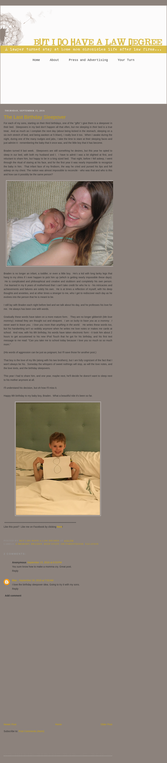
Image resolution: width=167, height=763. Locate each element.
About (54, 60)
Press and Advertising (88, 60)
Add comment (13, 595)
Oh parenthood (72, 544)
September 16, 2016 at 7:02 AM (36, 580)
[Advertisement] (83, 84)
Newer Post (10, 724)
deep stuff (51, 544)
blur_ (15, 580)
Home (36, 60)
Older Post (106, 724)
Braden (36, 544)
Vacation (92, 544)
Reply (15, 570)
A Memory (22, 544)
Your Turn (126, 60)
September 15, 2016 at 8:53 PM (44, 562)
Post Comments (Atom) (31, 731)
